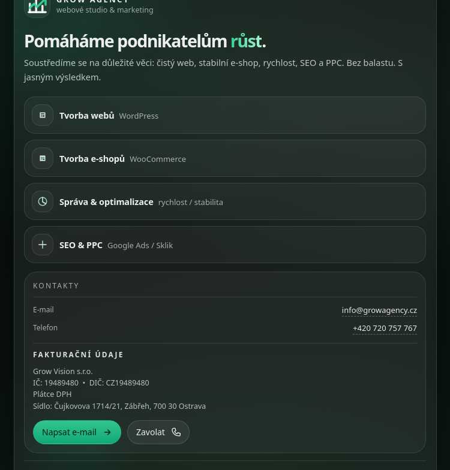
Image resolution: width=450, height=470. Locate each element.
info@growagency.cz (379, 310)
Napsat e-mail (77, 432)
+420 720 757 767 (385, 328)
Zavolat (158, 432)
